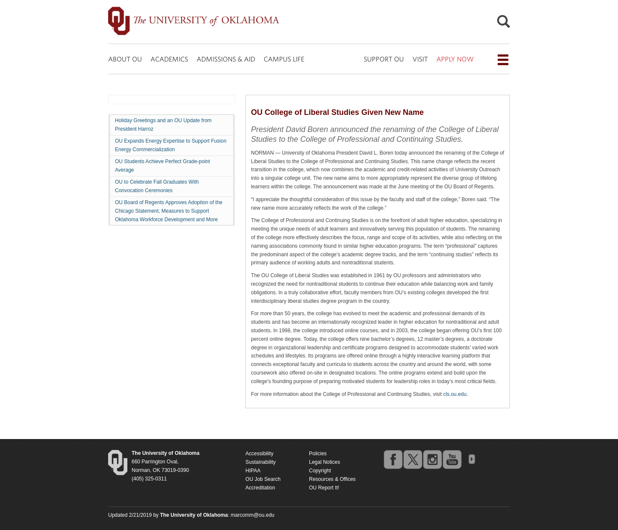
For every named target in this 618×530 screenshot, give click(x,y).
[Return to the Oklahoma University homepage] (166, 453)
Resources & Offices (332, 479)
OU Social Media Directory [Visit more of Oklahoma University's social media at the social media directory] (471, 459)
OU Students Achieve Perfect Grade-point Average (162, 165)
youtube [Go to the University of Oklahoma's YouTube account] (452, 459)
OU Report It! (324, 488)
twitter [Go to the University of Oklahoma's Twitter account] (412, 459)
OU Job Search (262, 479)
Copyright (320, 471)
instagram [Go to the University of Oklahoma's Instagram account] (432, 459)
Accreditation (260, 488)
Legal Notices (324, 462)
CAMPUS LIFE (284, 59)
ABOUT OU (125, 59)
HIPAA (252, 471)
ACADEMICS (169, 59)
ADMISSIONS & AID (226, 59)
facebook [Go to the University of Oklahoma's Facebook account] (393, 459)
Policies (318, 454)
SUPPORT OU (384, 59)
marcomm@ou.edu (252, 515)
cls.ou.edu (455, 394)
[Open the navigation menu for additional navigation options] (503, 60)
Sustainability (260, 462)
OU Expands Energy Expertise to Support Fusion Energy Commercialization (171, 145)
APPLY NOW (455, 59)
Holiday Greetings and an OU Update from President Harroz (163, 124)
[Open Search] (503, 23)
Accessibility (259, 454)
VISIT (420, 59)
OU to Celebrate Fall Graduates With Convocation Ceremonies (157, 186)
